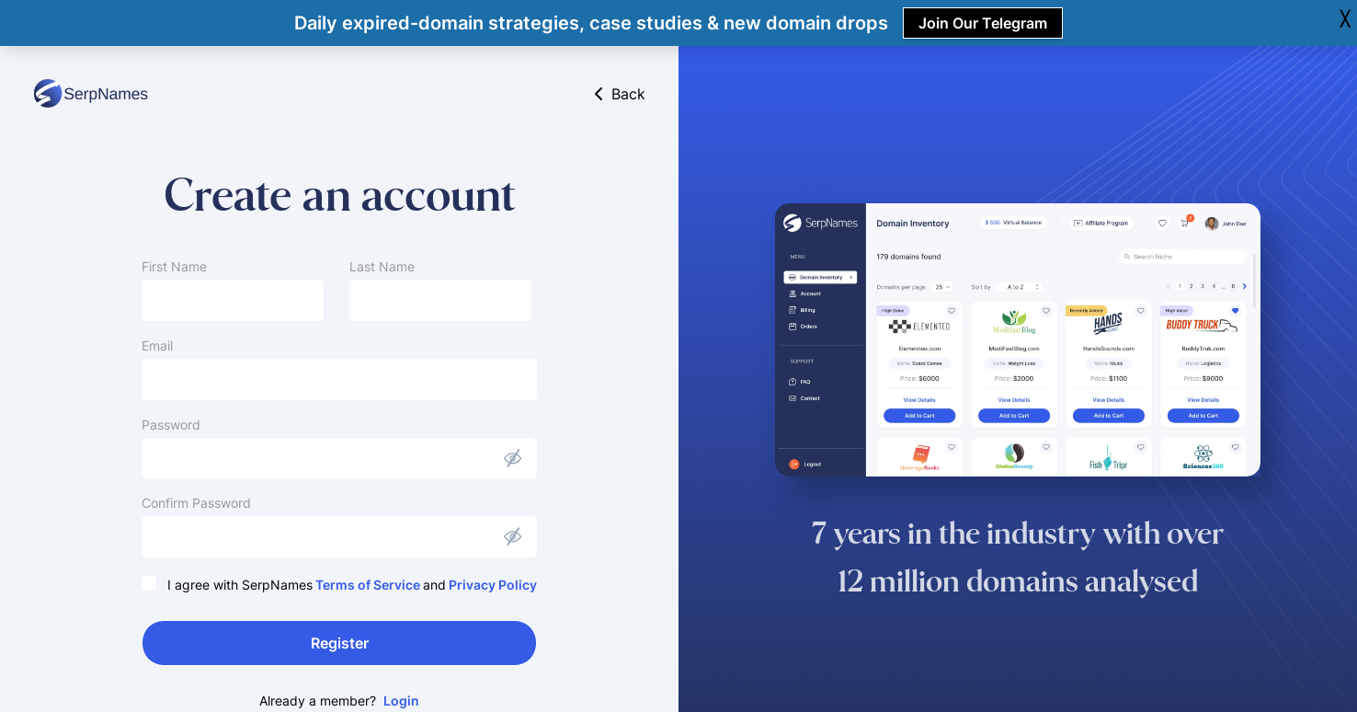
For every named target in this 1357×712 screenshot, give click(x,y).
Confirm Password (196, 503)
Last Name (382, 266)
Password (171, 424)
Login (401, 700)
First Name (174, 266)
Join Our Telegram (982, 23)
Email (157, 345)
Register (340, 643)
